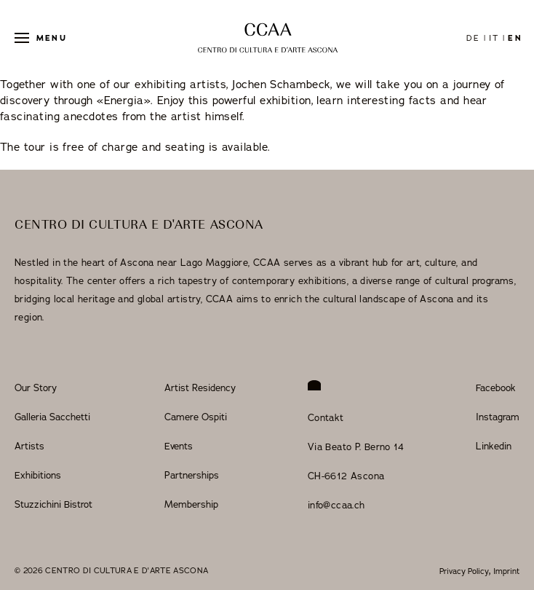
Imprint (506, 571)
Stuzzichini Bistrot (53, 504)
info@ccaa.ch (336, 505)
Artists (29, 446)
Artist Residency (200, 387)
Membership (191, 504)
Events (178, 446)
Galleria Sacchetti (52, 416)
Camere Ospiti (195, 416)
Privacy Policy (464, 571)
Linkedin (493, 446)
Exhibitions (38, 475)
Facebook (496, 387)
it (494, 38)
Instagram (497, 416)
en (515, 38)
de (473, 38)
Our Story (36, 387)
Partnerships (191, 475)
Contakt (326, 417)
